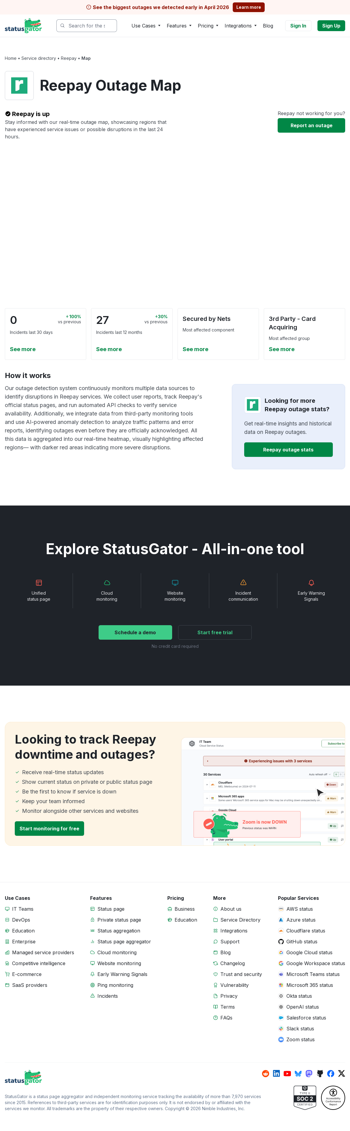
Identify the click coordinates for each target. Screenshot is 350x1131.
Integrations (234, 931)
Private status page (119, 920)
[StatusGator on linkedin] (276, 1073)
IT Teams (22, 909)
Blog (268, 26)
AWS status (299, 909)
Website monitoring (119, 963)
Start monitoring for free (49, 829)
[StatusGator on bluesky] (298, 1073)
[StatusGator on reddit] (265, 1073)
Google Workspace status (315, 963)
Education (23, 931)
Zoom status (300, 1039)
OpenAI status (302, 1007)
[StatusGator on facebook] (330, 1073)
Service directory (38, 58)
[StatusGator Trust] (305, 1098)
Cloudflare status (305, 931)
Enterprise (24, 942)
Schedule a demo (135, 632)
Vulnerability (234, 985)
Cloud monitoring (117, 952)
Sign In (298, 26)
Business (185, 909)
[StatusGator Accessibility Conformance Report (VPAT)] (333, 1098)
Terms (227, 1007)
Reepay (69, 58)
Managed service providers (43, 952)
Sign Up (331, 26)
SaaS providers (29, 985)
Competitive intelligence (38, 963)
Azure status (301, 920)
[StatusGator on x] (341, 1073)
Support (229, 942)
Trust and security (241, 974)
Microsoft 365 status (309, 985)
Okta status (299, 996)
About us (230, 909)
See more (23, 349)
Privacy (229, 996)
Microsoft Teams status (313, 974)
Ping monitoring (115, 985)
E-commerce (27, 974)
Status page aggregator (124, 942)
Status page (111, 909)
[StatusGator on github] (319, 1073)
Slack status (300, 1029)
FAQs (226, 1018)
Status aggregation (118, 931)
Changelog (232, 963)
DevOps (21, 920)
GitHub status (301, 942)
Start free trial (214, 632)
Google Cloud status (309, 952)
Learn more (248, 7)
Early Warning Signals (122, 974)
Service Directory (240, 920)
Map (86, 58)
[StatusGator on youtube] (287, 1073)
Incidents (107, 996)
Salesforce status (306, 1018)
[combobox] (86, 25)
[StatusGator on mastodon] (309, 1073)
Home (11, 58)
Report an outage (312, 125)
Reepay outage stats (288, 450)
